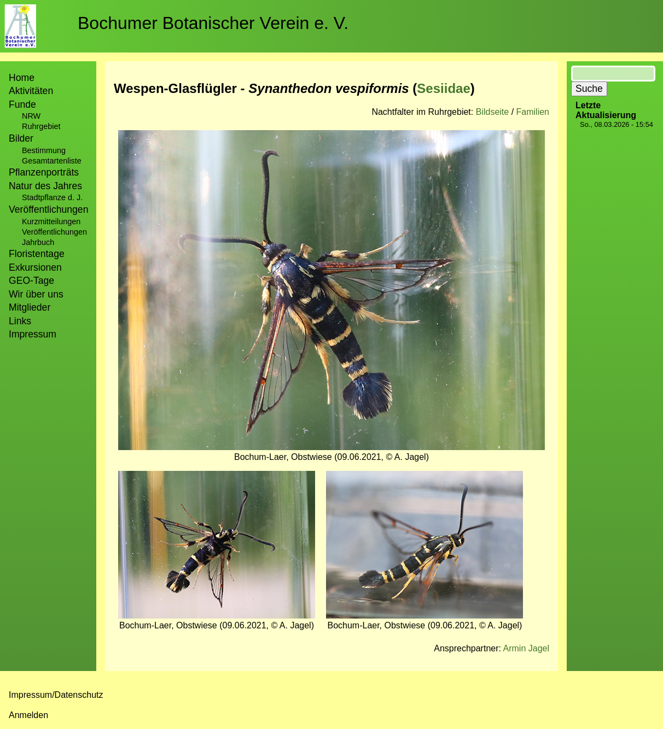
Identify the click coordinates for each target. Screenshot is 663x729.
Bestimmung (44, 150)
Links (20, 321)
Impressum (32, 334)
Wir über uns (36, 294)
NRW (31, 116)
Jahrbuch (38, 242)
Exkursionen (35, 267)
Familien (532, 111)
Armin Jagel (526, 648)
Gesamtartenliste (52, 160)
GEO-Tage (31, 280)
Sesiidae (443, 88)
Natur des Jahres (45, 185)
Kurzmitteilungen (51, 221)
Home (21, 77)
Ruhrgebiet (41, 126)
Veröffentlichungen (54, 232)
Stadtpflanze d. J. (52, 197)
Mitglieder (29, 307)
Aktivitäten (31, 90)
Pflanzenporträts (44, 172)
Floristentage (37, 253)
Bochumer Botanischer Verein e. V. (213, 23)
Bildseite (492, 111)
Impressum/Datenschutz (56, 694)
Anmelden (28, 715)
